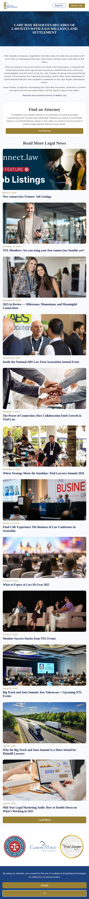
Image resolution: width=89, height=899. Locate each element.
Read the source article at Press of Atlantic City (44, 95)
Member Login (77, 6)
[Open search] (59, 5)
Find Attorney (44, 131)
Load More (44, 819)
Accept (44, 885)
